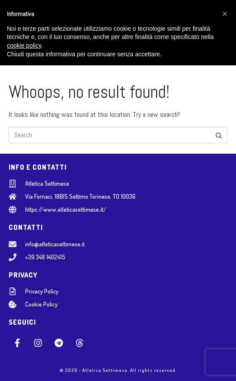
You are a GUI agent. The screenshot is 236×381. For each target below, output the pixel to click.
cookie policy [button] (24, 361)
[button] (225, 329)
